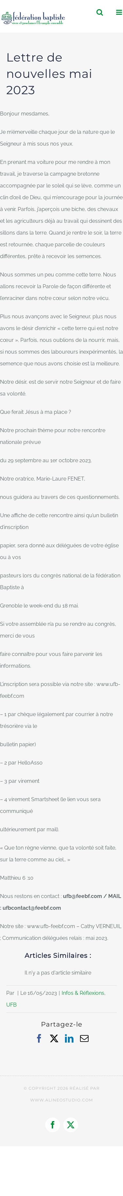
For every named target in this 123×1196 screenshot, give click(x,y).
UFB (11, 1005)
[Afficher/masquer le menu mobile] (119, 12)
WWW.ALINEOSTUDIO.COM (61, 1100)
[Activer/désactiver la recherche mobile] (99, 12)
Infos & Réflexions (83, 993)
